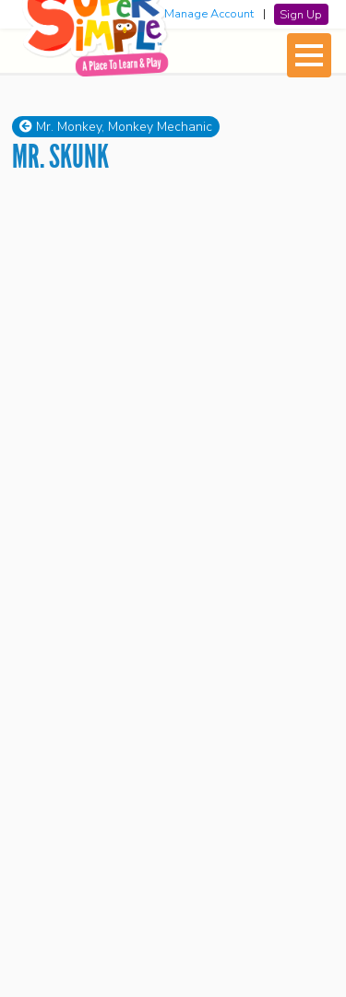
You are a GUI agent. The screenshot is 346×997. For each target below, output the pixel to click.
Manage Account (209, 14)
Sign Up (301, 14)
